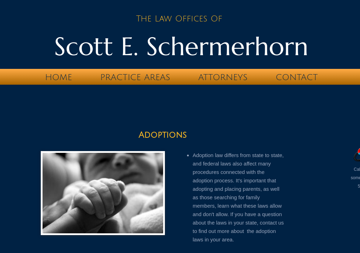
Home (58, 77)
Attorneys (223, 77)
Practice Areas (135, 77)
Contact (297, 77)
